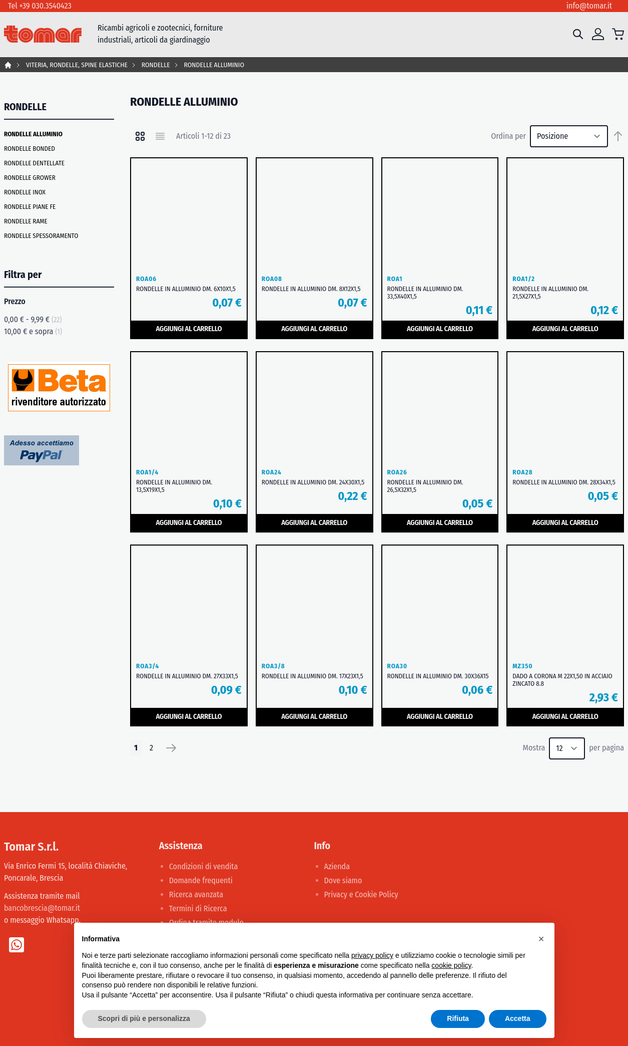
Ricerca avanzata (196, 894)
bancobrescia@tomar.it (42, 908)
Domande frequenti (201, 880)
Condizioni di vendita (203, 866)
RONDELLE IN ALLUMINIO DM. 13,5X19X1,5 (174, 485)
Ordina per (508, 136)
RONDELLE (156, 65)
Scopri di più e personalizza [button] (144, 1018)
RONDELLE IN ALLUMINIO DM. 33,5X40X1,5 (425, 292)
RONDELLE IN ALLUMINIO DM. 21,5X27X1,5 (550, 292)
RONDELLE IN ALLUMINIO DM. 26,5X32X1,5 (425, 485)
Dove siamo (343, 880)
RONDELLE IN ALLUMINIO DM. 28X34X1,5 (563, 482)
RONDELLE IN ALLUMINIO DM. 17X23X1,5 (312, 676)
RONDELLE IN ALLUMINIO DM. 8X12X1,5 (311, 289)
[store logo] (43, 34)
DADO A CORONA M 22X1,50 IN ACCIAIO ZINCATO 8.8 (562, 679)
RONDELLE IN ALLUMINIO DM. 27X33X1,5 (187, 676)
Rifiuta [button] (458, 1018)
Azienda (337, 866)
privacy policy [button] (372, 955)
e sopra (33, 331)
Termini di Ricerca (198, 908)
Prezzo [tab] (15, 301)
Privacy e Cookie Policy (361, 894)
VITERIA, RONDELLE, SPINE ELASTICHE (77, 65)
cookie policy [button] (451, 965)
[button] (541, 939)
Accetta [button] (517, 1018)
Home (8, 65)
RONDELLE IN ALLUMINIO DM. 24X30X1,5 (313, 482)
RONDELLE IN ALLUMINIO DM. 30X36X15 (438, 676)
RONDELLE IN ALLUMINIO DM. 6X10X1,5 (186, 289)
